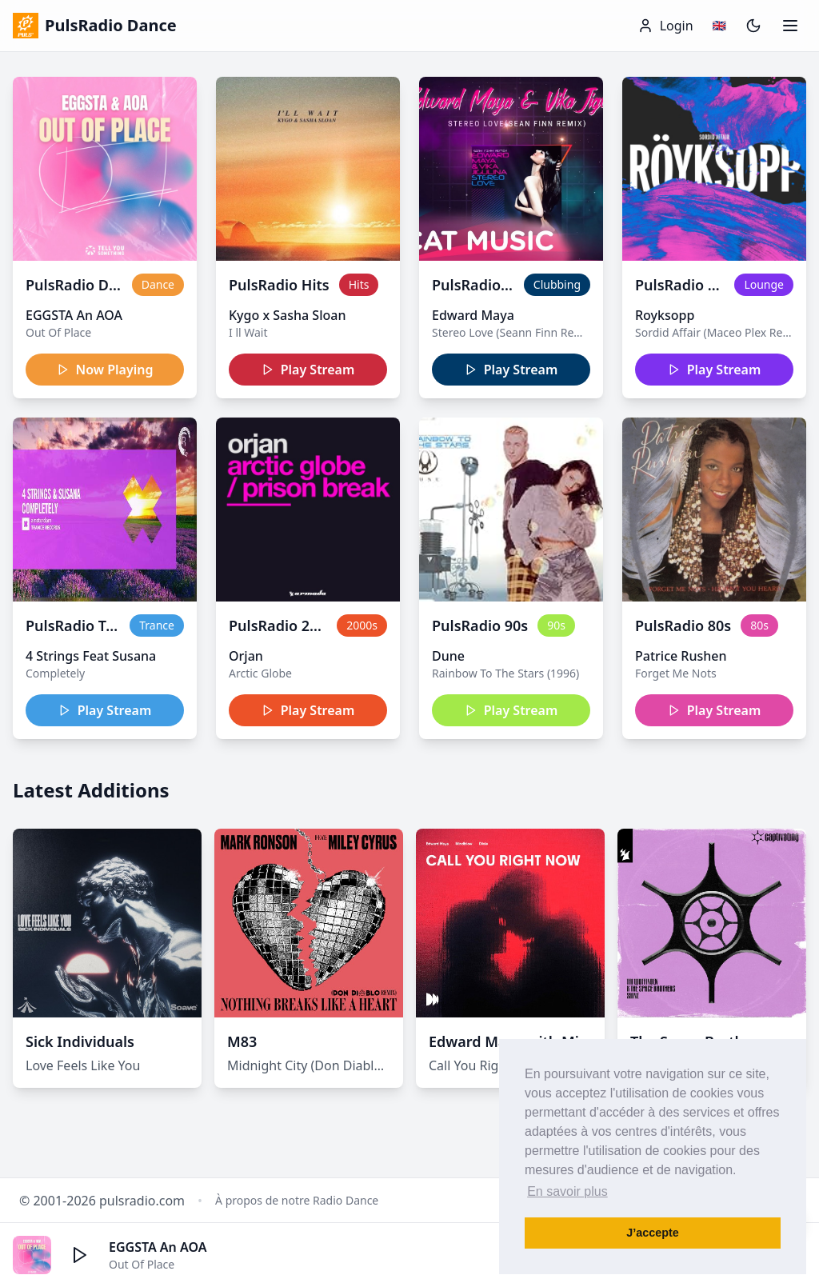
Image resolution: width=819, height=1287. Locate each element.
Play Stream (308, 369)
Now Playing (105, 369)
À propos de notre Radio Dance (296, 1200)
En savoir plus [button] (567, 1191)
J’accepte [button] (652, 1232)
